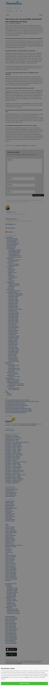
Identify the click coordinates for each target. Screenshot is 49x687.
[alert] (24, 343)
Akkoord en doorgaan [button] (24, 683)
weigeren (26, 677)
